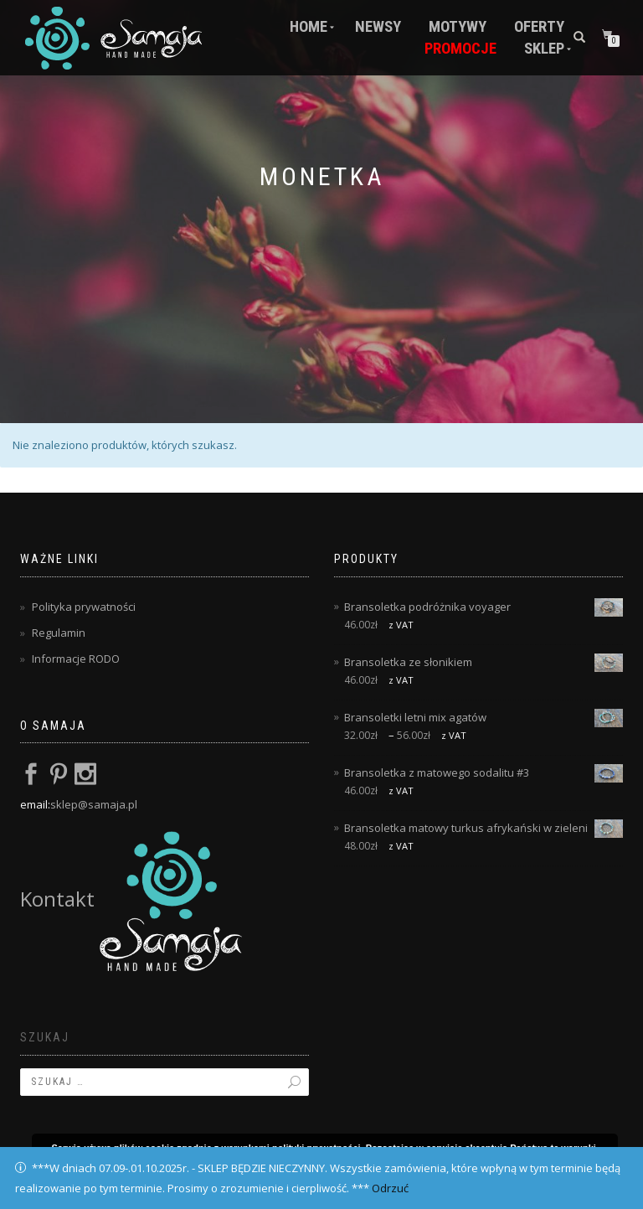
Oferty (539, 27)
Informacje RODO (76, 658)
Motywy (457, 27)
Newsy (378, 27)
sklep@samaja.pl (93, 804)
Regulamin (58, 632)
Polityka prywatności (84, 606)
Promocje (460, 48)
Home (308, 27)
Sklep (544, 48)
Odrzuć (390, 1188)
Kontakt (131, 898)
